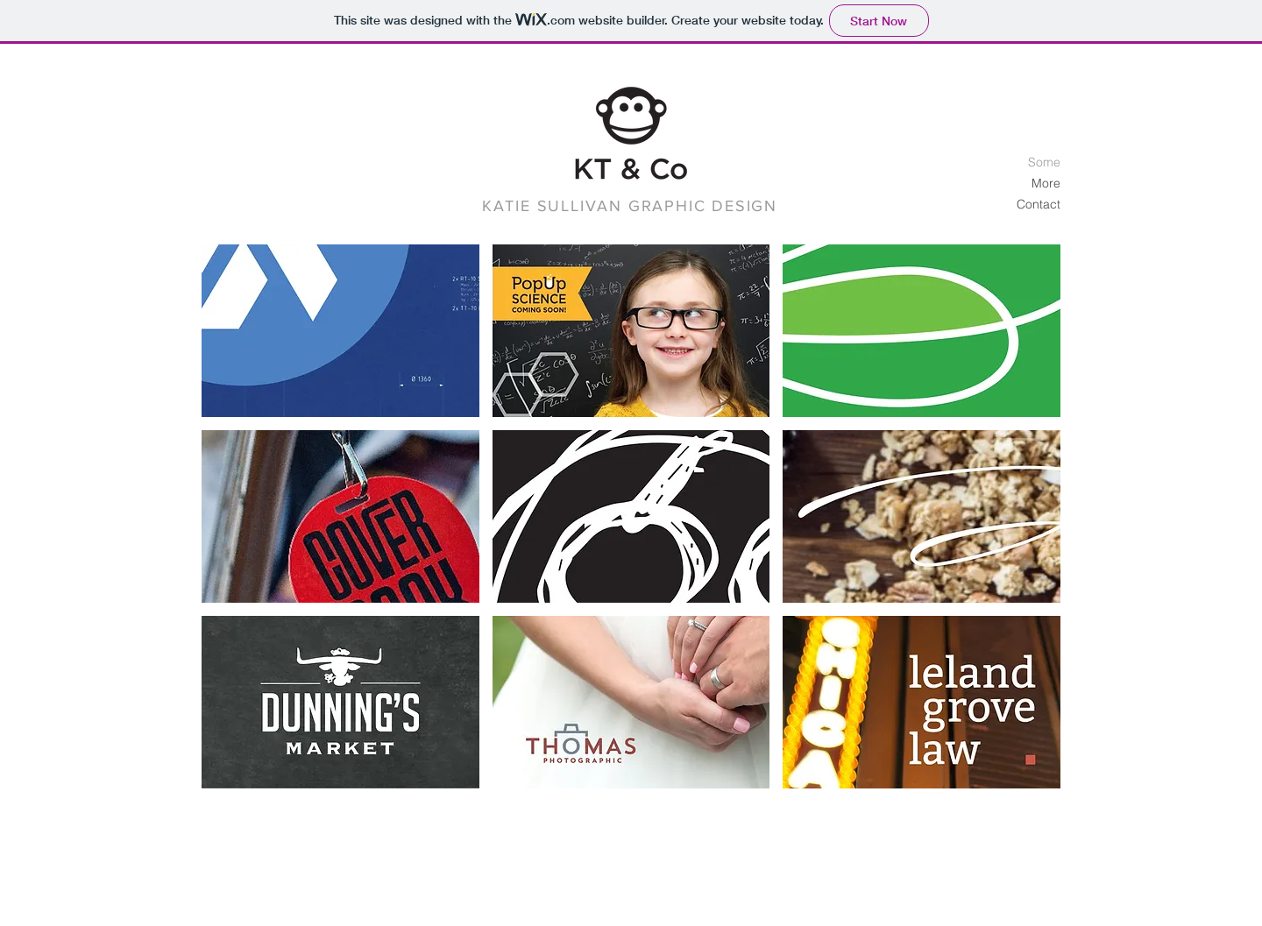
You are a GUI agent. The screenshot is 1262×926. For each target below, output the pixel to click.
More (1046, 183)
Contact (1038, 204)
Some (1044, 162)
